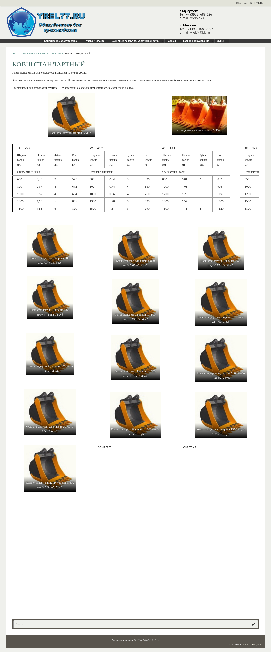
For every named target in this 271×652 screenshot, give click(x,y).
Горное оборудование (196, 41)
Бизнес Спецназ (251, 644)
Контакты (256, 3)
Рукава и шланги (94, 41)
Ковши (58, 53)
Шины (220, 41)
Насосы (171, 41)
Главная (241, 3)
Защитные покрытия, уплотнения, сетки (135, 41)
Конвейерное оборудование (61, 41)
